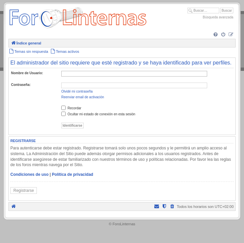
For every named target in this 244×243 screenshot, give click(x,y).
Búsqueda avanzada (218, 17)
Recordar (71, 108)
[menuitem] (216, 35)
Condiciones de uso (29, 174)
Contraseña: (20, 85)
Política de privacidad (72, 174)
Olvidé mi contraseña (77, 91)
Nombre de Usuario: (27, 73)
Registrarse (23, 190)
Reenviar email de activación (82, 97)
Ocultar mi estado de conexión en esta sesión (98, 114)
